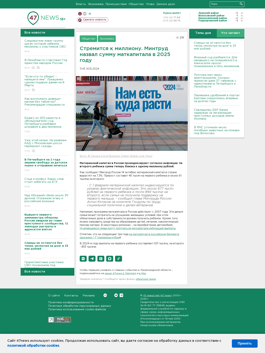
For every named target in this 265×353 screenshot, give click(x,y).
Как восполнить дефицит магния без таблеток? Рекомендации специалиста (46, 104)
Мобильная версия (80, 13)
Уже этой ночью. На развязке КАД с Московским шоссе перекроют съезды (46, 146)
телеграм (89, 13)
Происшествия (116, 4)
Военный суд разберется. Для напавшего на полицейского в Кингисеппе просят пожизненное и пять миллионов (216, 61)
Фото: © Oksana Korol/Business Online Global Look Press (116, 156)
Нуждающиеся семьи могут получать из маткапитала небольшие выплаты (128, 228)
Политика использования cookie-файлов (77, 309)
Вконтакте (105, 295)
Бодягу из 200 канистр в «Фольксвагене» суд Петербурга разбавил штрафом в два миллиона (46, 125)
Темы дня (203, 33)
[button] (83, 259)
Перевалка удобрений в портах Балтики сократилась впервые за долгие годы (217, 98)
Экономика (95, 4)
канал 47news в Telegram (120, 273)
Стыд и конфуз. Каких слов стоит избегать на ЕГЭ (46, 183)
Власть (81, 4)
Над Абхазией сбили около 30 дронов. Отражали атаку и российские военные (46, 201)
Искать (241, 3)
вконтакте (84, 13)
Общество (136, 4)
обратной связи (146, 279)
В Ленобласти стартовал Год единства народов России (46, 64)
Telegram (121, 295)
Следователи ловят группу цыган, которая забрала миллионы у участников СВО (46, 46)
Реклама (89, 295)
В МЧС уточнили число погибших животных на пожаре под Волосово (217, 130)
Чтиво (150, 4)
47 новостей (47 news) (157, 296)
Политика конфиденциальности (71, 302)
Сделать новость (94, 20)
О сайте (54, 295)
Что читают (230, 33)
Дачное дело (166, 4)
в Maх (142, 273)
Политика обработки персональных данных (79, 306)
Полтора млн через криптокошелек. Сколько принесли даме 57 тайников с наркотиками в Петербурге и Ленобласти (215, 81)
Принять (245, 343)
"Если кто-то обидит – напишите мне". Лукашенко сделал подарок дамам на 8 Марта (46, 83)
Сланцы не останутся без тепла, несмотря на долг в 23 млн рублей (215, 46)
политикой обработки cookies (33, 345)
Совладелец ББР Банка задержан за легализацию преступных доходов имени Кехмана (214, 114)
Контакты (71, 295)
